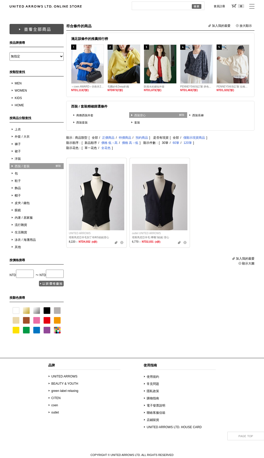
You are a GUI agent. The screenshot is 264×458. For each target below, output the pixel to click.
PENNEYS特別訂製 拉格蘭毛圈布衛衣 (233, 86)
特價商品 (125, 137)
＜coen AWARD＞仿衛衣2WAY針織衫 (87, 86)
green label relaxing (64, 391)
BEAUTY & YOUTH (64, 383)
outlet (55, 412)
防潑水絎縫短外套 (154, 86)
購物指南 (153, 398)
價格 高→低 (130, 143)
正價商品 (108, 137)
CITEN (56, 398)
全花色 (106, 148)
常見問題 (153, 384)
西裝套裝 (82, 122)
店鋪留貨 (153, 420)
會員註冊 (219, 6)
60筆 (176, 143)
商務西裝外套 (84, 115)
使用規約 (153, 376)
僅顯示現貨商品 (194, 137)
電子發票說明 (156, 405)
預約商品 (142, 137)
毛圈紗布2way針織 (118, 86)
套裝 (137, 122)
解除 (58, 165)
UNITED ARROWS (64, 376)
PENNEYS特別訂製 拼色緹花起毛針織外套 (196, 86)
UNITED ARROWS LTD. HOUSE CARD (174, 427)
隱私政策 (153, 391)
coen (54, 405)
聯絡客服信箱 (156, 413)
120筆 (188, 143)
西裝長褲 (198, 115)
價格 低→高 (109, 143)
